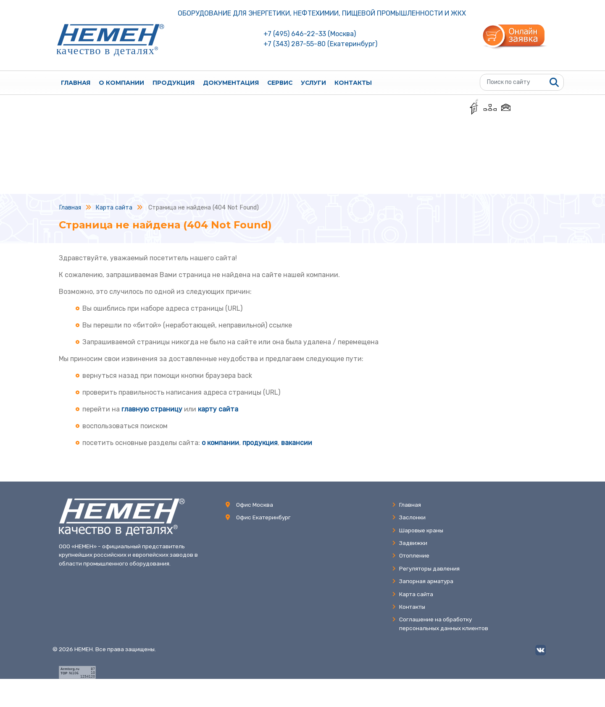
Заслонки (409, 517)
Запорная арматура (422, 581)
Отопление (410, 555)
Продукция (174, 82)
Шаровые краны (417, 530)
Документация (231, 82)
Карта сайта (412, 594)
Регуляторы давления (426, 568)
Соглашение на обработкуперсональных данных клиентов (440, 623)
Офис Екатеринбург (263, 517)
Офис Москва (254, 504)
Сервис (279, 82)
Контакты (353, 82)
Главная (75, 82)
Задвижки (409, 542)
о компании (220, 443)
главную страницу (151, 409)
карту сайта (218, 409)
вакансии (296, 443)
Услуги (313, 82)
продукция (260, 443)
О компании (121, 82)
